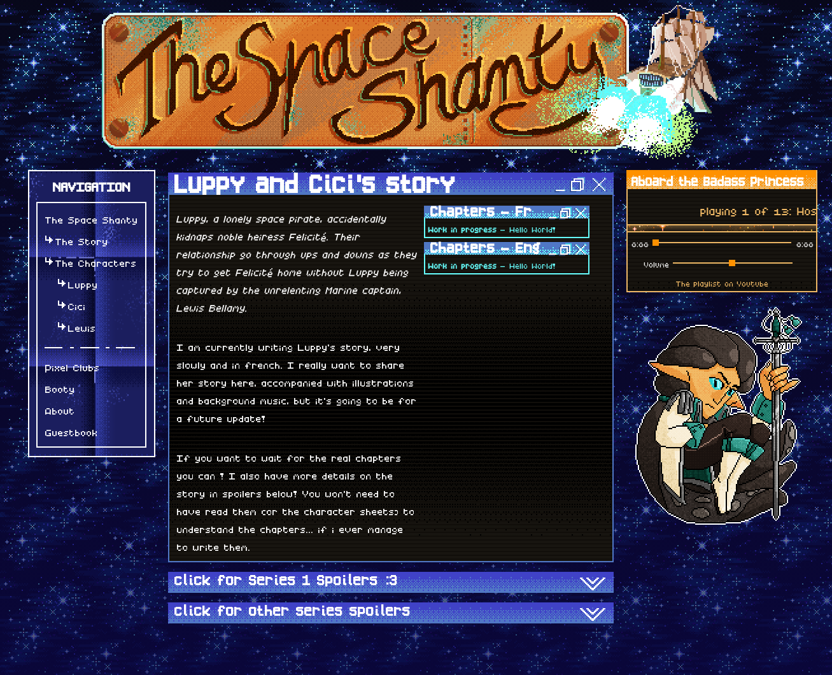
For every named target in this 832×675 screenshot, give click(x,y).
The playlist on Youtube (721, 282)
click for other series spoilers (390, 614)
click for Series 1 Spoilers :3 (390, 583)
